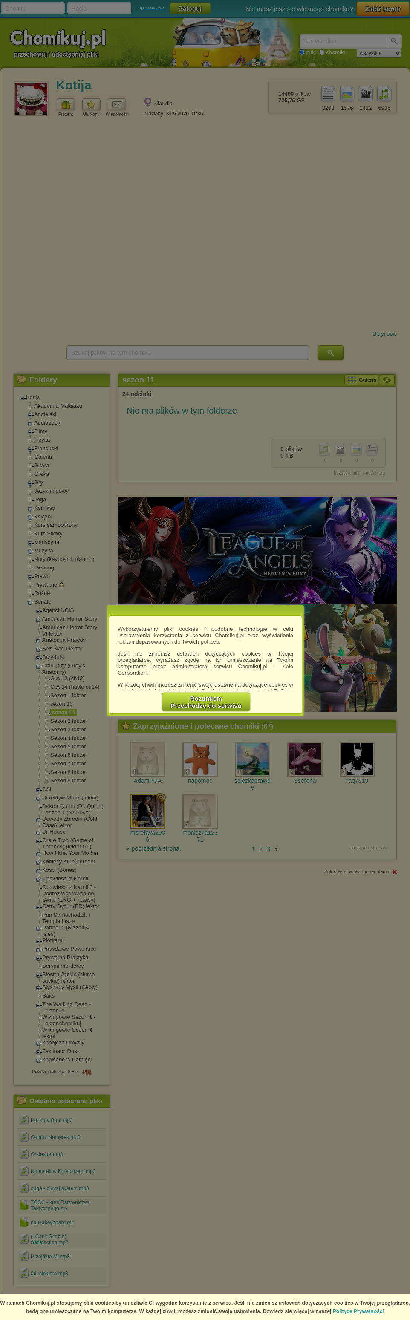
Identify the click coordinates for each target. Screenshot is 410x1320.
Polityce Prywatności (358, 1311)
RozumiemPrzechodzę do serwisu (206, 702)
